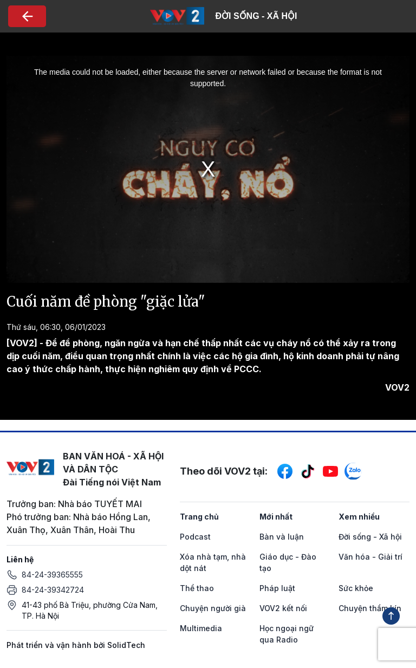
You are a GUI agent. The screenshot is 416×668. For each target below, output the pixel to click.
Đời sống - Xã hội (370, 536)
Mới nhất (275, 516)
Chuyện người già (213, 608)
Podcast (195, 536)
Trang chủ (199, 516)
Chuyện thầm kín (370, 608)
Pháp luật (277, 588)
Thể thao (197, 588)
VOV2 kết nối (283, 608)
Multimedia (201, 628)
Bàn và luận (281, 536)
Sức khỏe (356, 588)
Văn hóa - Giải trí (370, 556)
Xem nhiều (359, 516)
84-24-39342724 (53, 589)
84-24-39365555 (52, 574)
